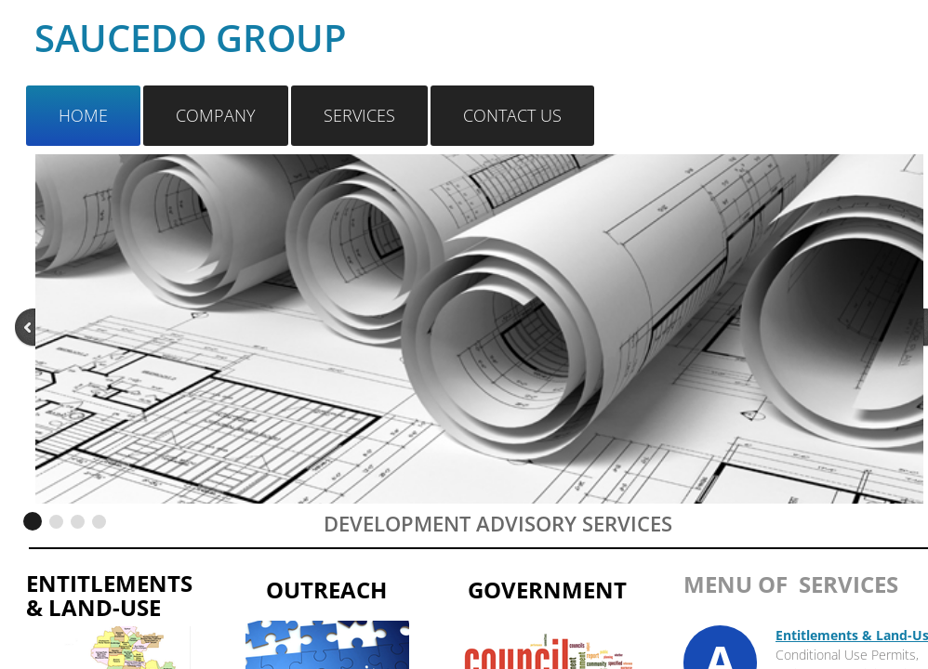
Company (216, 115)
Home (83, 115)
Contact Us (512, 115)
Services (359, 115)
